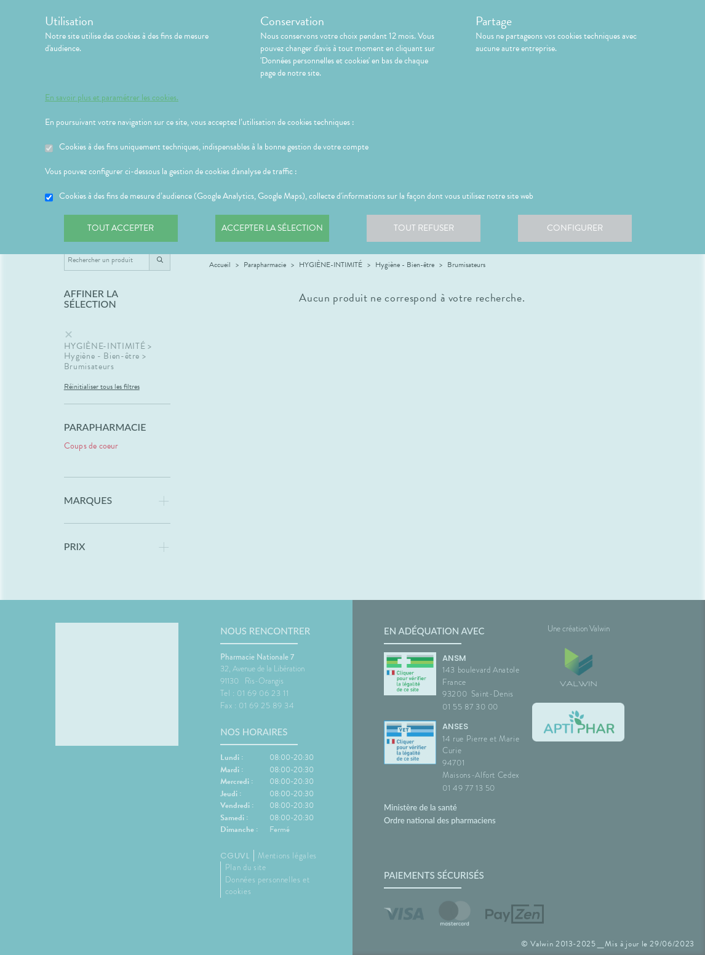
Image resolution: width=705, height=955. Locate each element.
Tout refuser (429, 230)
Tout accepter (122, 230)
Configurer (583, 230)
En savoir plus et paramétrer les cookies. (111, 98)
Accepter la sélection (276, 230)
